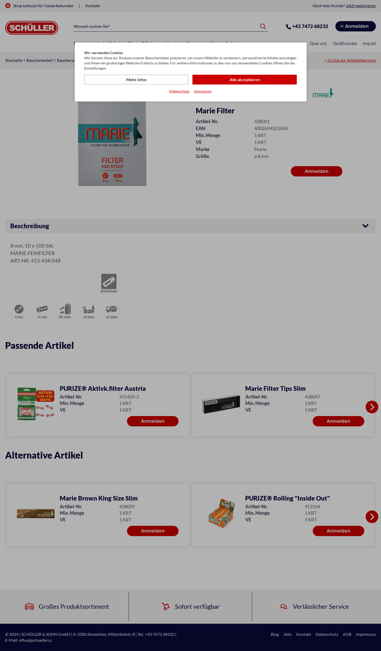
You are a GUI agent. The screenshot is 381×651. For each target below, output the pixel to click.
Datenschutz (179, 91)
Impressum (203, 91)
